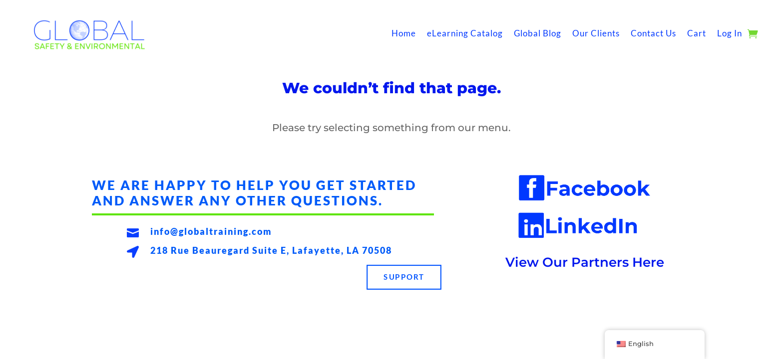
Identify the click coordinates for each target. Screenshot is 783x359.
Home (404, 33)
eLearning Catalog (465, 33)
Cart (696, 33)
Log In (729, 33)
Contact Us (653, 33)
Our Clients (596, 33)
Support (404, 277)
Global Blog (537, 33)
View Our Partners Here (584, 262)
